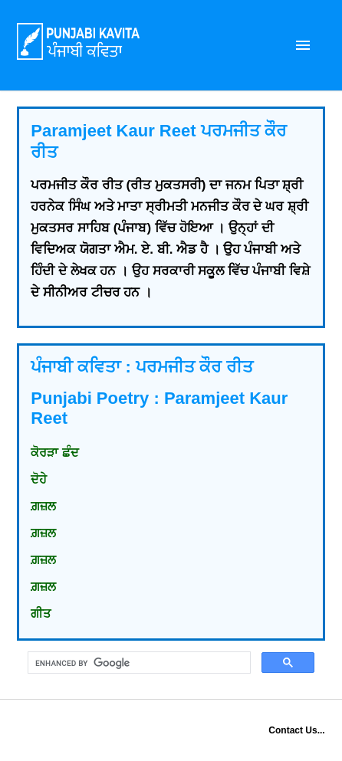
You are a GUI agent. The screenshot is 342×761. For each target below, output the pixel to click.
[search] (137, 663)
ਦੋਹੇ (39, 479)
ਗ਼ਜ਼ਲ (43, 506)
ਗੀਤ (41, 613)
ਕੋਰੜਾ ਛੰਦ (54, 452)
